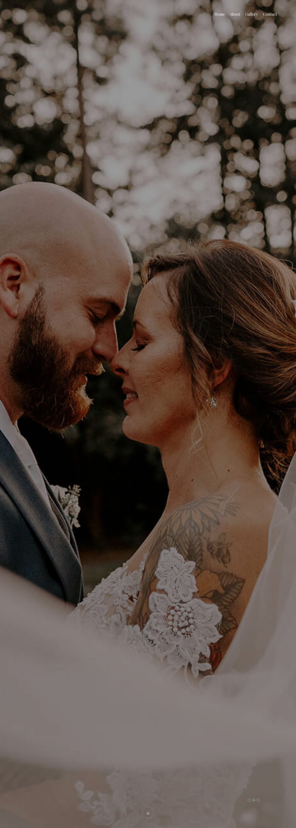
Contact (270, 14)
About (235, 14)
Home (220, 14)
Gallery (251, 14)
